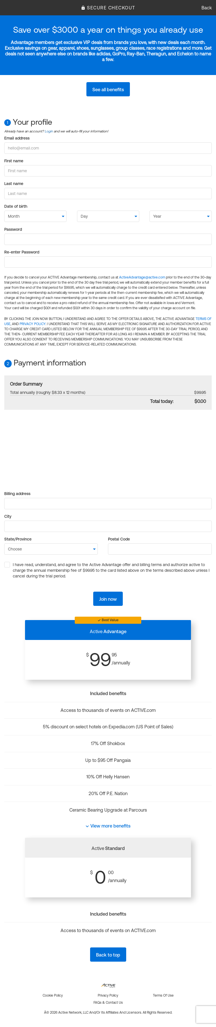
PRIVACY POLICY (32, 324)
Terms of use (163, 995)
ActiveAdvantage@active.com (142, 277)
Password (13, 229)
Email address (17, 138)
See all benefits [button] (108, 89)
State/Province (18, 539)
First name (13, 161)
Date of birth (15, 206)
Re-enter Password (21, 252)
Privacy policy (108, 995)
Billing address (17, 493)
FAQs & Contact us (108, 1003)
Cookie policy (53, 995)
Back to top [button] (108, 954)
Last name (13, 183)
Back (207, 7)
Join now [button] (108, 599)
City (7, 516)
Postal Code (119, 539)
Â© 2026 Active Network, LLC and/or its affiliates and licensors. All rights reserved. (108, 1012)
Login (49, 131)
